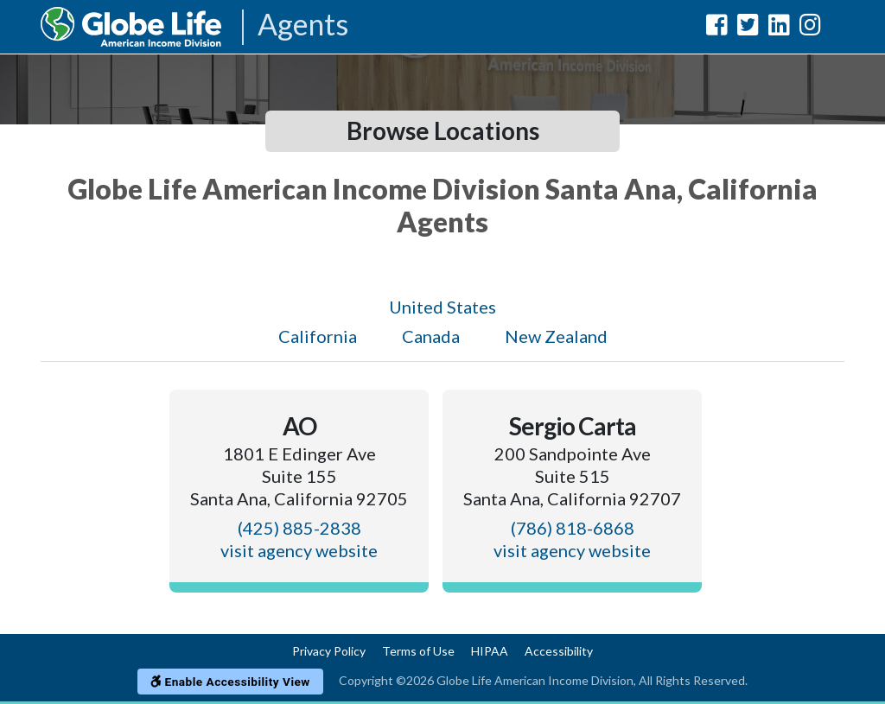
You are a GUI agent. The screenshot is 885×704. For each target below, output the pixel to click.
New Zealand (556, 336)
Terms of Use (418, 651)
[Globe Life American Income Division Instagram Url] (810, 28)
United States (442, 306)
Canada (431, 336)
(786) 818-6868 (572, 527)
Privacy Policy (329, 651)
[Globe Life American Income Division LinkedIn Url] (779, 28)
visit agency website (299, 550)
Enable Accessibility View (230, 681)
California (317, 336)
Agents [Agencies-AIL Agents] (303, 25)
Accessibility (559, 651)
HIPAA (489, 651)
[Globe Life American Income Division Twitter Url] (748, 28)
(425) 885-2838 (299, 527)
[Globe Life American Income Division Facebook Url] (717, 28)
